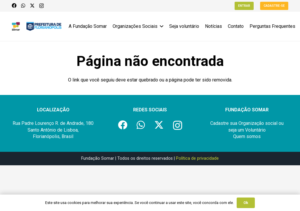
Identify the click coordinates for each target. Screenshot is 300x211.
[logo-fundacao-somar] (16, 26)
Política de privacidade (197, 158)
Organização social (257, 123)
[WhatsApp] (23, 5)
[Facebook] (14, 5)
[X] (32, 5)
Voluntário (255, 130)
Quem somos (247, 136)
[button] (160, 26)
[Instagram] (41, 5)
